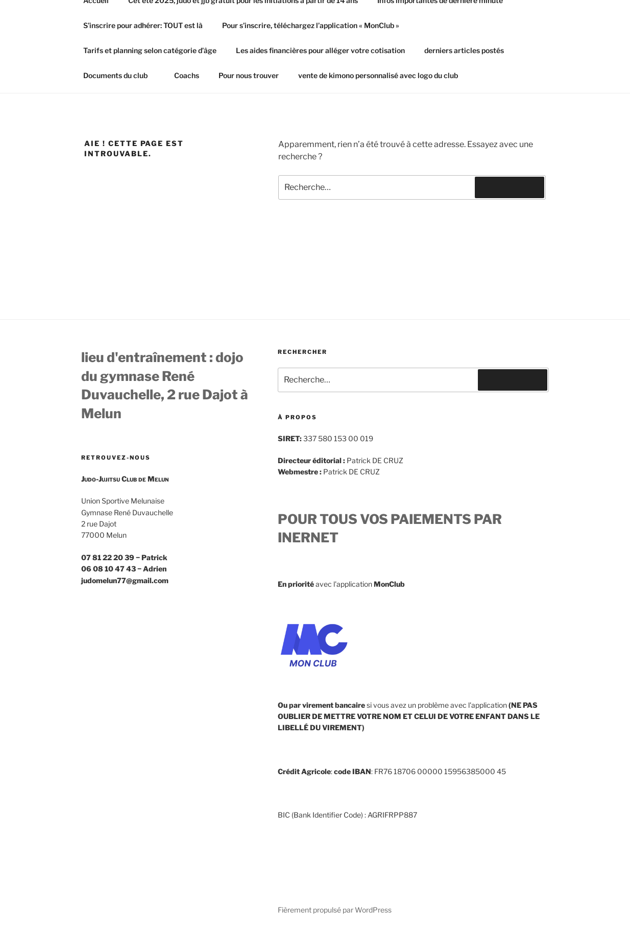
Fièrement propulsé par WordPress (335, 909)
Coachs (186, 75)
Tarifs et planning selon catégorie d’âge (149, 50)
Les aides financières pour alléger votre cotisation (320, 50)
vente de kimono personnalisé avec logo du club (378, 75)
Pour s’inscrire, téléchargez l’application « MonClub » (310, 25)
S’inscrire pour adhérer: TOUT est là (143, 25)
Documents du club (120, 75)
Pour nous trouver (249, 75)
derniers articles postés (464, 50)
